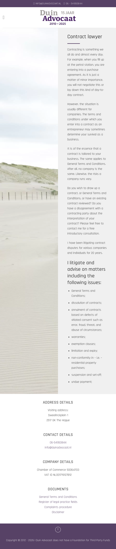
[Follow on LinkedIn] (58, 530)
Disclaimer (58, 512)
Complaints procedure (58, 507)
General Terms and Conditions (58, 497)
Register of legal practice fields (58, 502)
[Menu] (5, 17)
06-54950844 (58, 443)
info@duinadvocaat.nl (58, 448)
